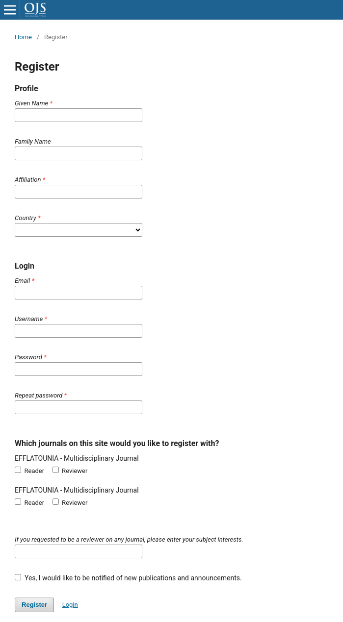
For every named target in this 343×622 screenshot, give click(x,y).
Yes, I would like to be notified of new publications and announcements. (128, 578)
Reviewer (70, 470)
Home (23, 37)
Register (34, 604)
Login (70, 604)
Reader (29, 470)
